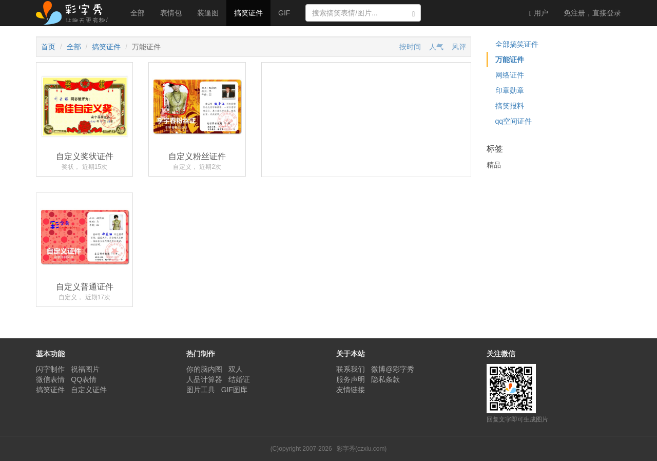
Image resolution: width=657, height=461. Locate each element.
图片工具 (200, 390)
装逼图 (208, 13)
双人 (235, 369)
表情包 (171, 13)
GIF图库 (234, 390)
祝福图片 (85, 369)
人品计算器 (204, 379)
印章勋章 (509, 90)
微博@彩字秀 (392, 369)
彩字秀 (75, 13)
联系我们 (350, 369)
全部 (137, 13)
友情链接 (350, 390)
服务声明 (350, 379)
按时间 (410, 47)
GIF (284, 13)
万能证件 (509, 59)
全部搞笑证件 (516, 44)
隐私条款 (385, 379)
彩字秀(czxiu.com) (362, 448)
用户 (538, 13)
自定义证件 (89, 390)
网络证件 (509, 75)
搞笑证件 (248, 13)
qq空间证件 (513, 121)
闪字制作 (50, 369)
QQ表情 (83, 379)
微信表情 (50, 379)
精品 (494, 165)
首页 (48, 47)
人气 (436, 47)
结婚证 (239, 379)
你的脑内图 (204, 369)
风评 (459, 47)
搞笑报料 (509, 106)
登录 (592, 13)
